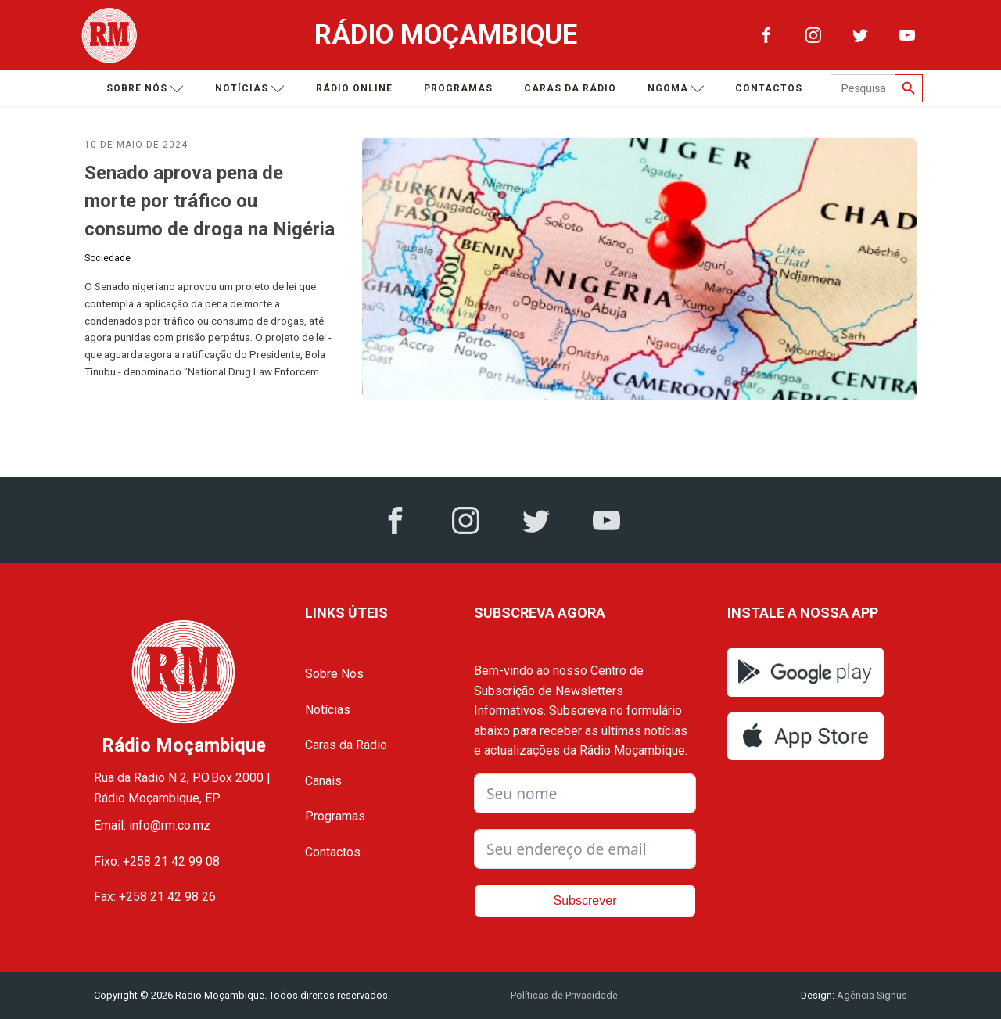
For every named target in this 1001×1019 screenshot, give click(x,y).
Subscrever (585, 900)
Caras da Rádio (570, 88)
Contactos (768, 88)
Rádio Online (354, 88)
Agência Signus (870, 995)
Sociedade (107, 258)
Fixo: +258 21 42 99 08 (157, 861)
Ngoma (676, 88)
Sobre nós (145, 88)
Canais (323, 780)
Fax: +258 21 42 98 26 (155, 896)
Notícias (250, 88)
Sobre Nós (334, 673)
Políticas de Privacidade (564, 995)
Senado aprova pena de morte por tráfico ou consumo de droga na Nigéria (209, 201)
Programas (458, 88)
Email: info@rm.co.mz (152, 825)
